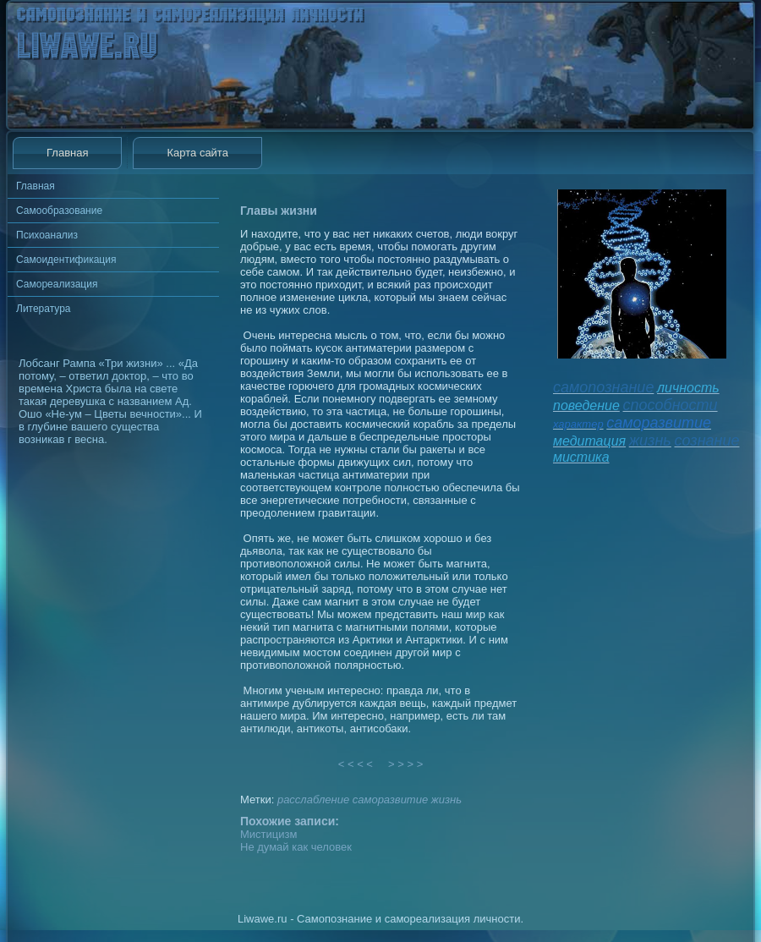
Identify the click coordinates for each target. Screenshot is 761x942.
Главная (67, 152)
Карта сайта (197, 152)
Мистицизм (268, 834)
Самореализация (56, 284)
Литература (43, 309)
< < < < (356, 764)
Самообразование (59, 210)
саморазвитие (390, 799)
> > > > (406, 764)
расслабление (313, 799)
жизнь (446, 799)
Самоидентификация (66, 260)
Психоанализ (47, 235)
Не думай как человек (296, 847)
